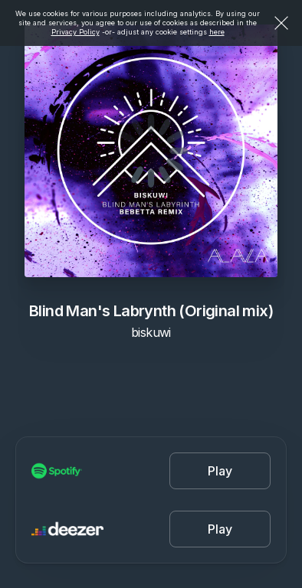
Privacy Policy (75, 32)
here (217, 32)
